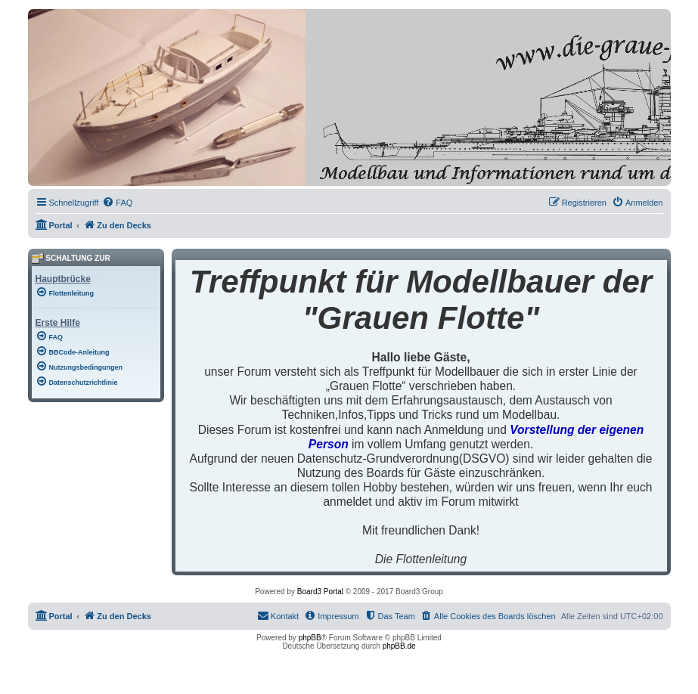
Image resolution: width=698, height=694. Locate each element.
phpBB (310, 638)
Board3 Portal (320, 591)
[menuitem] (117, 202)
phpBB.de (399, 646)
